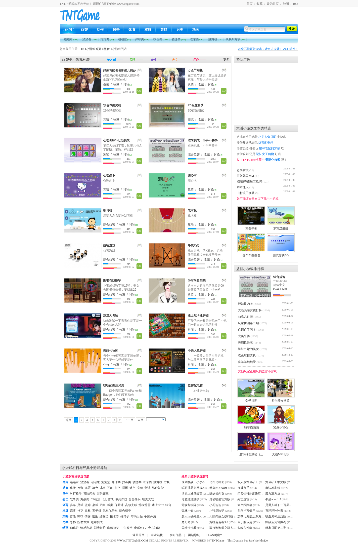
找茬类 (160, 39)
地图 (286, 3)
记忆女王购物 (265, 154)
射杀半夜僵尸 (246, 510)
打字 (118, 488)
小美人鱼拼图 (197, 350)
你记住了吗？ (247, 329)
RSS (295, 3)
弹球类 (142, 39)
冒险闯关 (89, 493)
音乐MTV (140, 528)
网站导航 (194, 535)
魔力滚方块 (272, 493)
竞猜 (106, 119)
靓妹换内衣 (245, 304)
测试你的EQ (281, 254)
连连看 (71, 39)
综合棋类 (125, 510)
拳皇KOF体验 (218, 488)
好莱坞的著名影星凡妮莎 (119, 70)
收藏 (260, 3)
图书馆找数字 (112, 280)
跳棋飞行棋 (110, 510)
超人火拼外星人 (191, 516)
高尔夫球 (131, 505)
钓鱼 (103, 505)
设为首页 (273, 3)
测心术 (192, 175)
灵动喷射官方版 (219, 499)
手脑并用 (150, 516)
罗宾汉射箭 (281, 227)
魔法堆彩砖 (272, 488)
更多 (226, 59)
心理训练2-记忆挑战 (116, 140)
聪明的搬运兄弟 (113, 385)
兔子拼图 (251, 399)
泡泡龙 (107, 39)
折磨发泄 (83, 522)
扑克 (80, 510)
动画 (195, 30)
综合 (168, 505)
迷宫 (132, 488)
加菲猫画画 (251, 426)
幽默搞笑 (113, 528)
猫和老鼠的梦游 (269, 148)
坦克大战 (148, 499)
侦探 (87, 516)
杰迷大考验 (110, 315)
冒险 (73, 516)
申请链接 (157, 535)
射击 (116, 30)
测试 (191, 119)
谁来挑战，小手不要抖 (203, 140)
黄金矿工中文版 (275, 482)
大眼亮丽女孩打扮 (250, 310)
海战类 (84, 499)
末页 (140, 420)
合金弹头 (134, 499)
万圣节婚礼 (195, 70)
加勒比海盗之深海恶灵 (252, 516)
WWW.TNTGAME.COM (132, 540)
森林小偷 (187, 510)
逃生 (95, 516)
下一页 (129, 420)
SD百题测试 (195, 105)
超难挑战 (97, 522)
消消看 (89, 39)
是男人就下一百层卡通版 (281, 505)
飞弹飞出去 (216, 482)
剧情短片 (100, 528)
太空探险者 (244, 505)
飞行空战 (108, 499)
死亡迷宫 (243, 499)
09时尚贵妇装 (197, 280)
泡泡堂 (124, 39)
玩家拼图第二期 (248, 323)
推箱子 (124, 516)
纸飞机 (107, 210)
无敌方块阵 (188, 505)
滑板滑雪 (144, 505)
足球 (80, 505)
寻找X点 (193, 245)
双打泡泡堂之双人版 (222, 528)
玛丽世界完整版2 (192, 488)
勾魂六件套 (245, 316)
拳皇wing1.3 (273, 499)
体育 (132, 30)
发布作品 (175, 535)
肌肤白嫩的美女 (248, 349)
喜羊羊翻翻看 (251, 254)
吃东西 (197, 39)
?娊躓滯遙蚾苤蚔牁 (249, 181)
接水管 (114, 516)
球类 (110, 505)
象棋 (88, 510)
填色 (95, 488)
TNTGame (218, 540)
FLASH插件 (214, 535)
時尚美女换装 (281, 399)
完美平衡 (251, 227)
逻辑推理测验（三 (251, 453)
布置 (88, 488)
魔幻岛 (185, 522)
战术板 (192, 210)
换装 (106, 84)
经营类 (103, 516)
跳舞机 (215, 39)
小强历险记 (216, 510)
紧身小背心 (281, 426)
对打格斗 (76, 493)
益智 (84, 30)
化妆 (106, 364)
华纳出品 (137, 516)
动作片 (74, 528)
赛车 (73, 505)
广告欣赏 (127, 528)
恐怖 (73, 522)
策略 (163, 30)
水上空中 (158, 505)
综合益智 (194, 154)
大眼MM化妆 (281, 453)
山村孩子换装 (246, 193)
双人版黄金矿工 (247, 482)
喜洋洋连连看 (274, 510)
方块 (167, 482)
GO (139, 90)
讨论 (126, 84)
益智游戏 (109, 245)
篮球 (88, 505)
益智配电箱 (195, 385)
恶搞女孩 (243, 170)
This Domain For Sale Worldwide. (247, 540)
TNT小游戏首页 (91, 49)
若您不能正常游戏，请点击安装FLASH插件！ (268, 49)
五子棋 (96, 510)
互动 (191, 224)
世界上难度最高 (191, 493)
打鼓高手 (243, 488)
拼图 (191, 329)
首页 (250, 3)
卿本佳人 (243, 187)
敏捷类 (179, 39)
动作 (100, 30)
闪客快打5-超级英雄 (250, 493)
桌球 (95, 505)
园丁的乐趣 (244, 522)
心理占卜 (109, 175)
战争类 (74, 499)
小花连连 (215, 505)
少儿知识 (154, 528)
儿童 (103, 488)
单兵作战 (121, 499)
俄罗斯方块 (235, 39)
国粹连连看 (188, 528)
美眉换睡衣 (245, 342)
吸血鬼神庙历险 (275, 516)
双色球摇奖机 (112, 105)
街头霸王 (103, 493)
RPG (80, 516)
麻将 (73, 510)
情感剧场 (86, 528)
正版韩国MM (245, 176)
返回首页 (138, 535)
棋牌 (147, 30)
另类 (179, 30)
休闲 (68, 30)
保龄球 (119, 505)
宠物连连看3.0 (218, 522)
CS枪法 (95, 499)
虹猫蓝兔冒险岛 (275, 522)
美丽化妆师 (110, 350)
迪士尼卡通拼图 (198, 315)
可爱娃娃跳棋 (190, 499)
